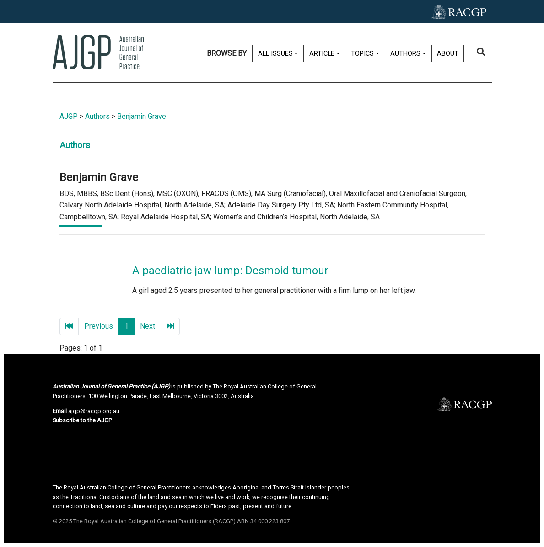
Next (147, 326)
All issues (275, 54)
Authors (405, 54)
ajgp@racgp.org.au (93, 411)
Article (321, 54)
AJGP (68, 116)
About (447, 54)
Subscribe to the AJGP (82, 420)
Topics (362, 54)
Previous (98, 326)
